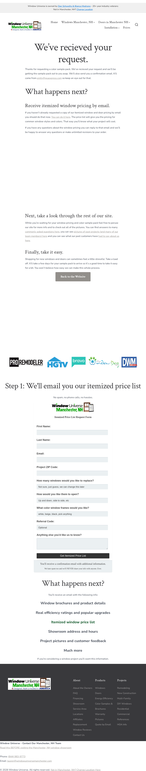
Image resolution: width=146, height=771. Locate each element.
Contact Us (79, 735)
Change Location (85, 9)
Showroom (78, 703)
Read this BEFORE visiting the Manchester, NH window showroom (35, 747)
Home (54, 22)
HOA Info (122, 724)
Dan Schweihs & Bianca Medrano (74, 6)
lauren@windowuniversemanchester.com (29, 761)
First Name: (44, 426)
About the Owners (82, 688)
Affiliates (78, 719)
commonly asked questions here (42, 231)
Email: (40, 453)
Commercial (123, 714)
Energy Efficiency (104, 698)
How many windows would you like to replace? (65, 480)
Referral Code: (45, 521)
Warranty (100, 714)
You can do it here (60, 117)
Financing (78, 698)
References (123, 719)
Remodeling (123, 688)
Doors (98, 693)
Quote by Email (103, 724)
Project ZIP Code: (47, 467)
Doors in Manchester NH (114, 22)
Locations (78, 714)
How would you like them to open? (58, 494)
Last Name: (43, 439)
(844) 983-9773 (16, 756)
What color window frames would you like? (63, 507)
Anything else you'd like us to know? (59, 535)
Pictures (99, 719)
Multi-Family (124, 698)
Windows (100, 688)
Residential (123, 708)
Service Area (79, 708)
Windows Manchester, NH (78, 22)
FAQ (75, 693)
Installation (112, 27)
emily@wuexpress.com (49, 78)
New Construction (126, 693)
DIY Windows (124, 703)
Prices (126, 27)
